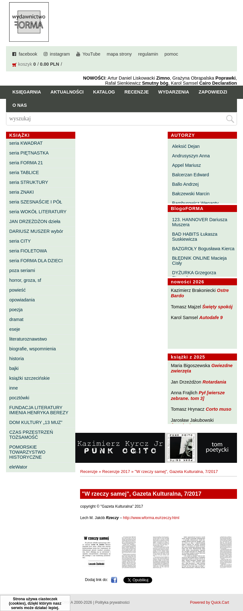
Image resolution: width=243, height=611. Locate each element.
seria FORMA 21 (26, 162)
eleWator (18, 466)
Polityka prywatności (112, 602)
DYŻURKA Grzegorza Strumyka (194, 275)
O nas (19, 105)
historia (16, 358)
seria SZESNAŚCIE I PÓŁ (35, 201)
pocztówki (19, 397)
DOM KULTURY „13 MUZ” (35, 422)
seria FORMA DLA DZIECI (36, 260)
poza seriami (22, 270)
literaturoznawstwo (28, 339)
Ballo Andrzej (185, 184)
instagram (60, 54)
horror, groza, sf (25, 280)
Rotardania (214, 381)
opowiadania (22, 299)
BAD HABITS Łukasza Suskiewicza (194, 237)
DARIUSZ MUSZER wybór (36, 231)
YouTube (92, 54)
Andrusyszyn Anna (191, 155)
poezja (15, 309)
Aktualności (67, 91)
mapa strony (119, 54)
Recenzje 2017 (116, 471)
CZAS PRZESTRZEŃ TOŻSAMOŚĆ (31, 435)
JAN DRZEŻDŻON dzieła (34, 221)
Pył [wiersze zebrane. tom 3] (198, 395)
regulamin (148, 54)
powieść (17, 290)
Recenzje (136, 91)
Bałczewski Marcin (190, 193)
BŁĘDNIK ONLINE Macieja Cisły (199, 261)
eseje (14, 329)
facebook (28, 54)
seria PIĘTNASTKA (29, 152)
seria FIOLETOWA (28, 250)
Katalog (104, 91)
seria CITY (20, 241)
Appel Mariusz (186, 165)
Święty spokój (217, 306)
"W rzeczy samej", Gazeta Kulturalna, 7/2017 (176, 471)
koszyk (25, 64)
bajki (14, 368)
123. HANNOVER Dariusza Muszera (199, 222)
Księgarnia (26, 91)
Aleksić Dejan (186, 146)
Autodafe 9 (211, 317)
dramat (16, 319)
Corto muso (218, 409)
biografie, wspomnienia (32, 348)
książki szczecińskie (29, 378)
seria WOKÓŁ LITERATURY (37, 211)
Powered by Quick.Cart (209, 602)
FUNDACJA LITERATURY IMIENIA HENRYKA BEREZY (38, 410)
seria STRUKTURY (28, 182)
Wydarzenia (173, 91)
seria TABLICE (24, 172)
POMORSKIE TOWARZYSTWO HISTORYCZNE (27, 452)
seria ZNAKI (21, 192)
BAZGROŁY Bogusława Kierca (203, 248)
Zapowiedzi (213, 91)
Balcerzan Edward (190, 174)
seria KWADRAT (26, 143)
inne (13, 387)
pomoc (171, 54)
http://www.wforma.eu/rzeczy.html (151, 518)
